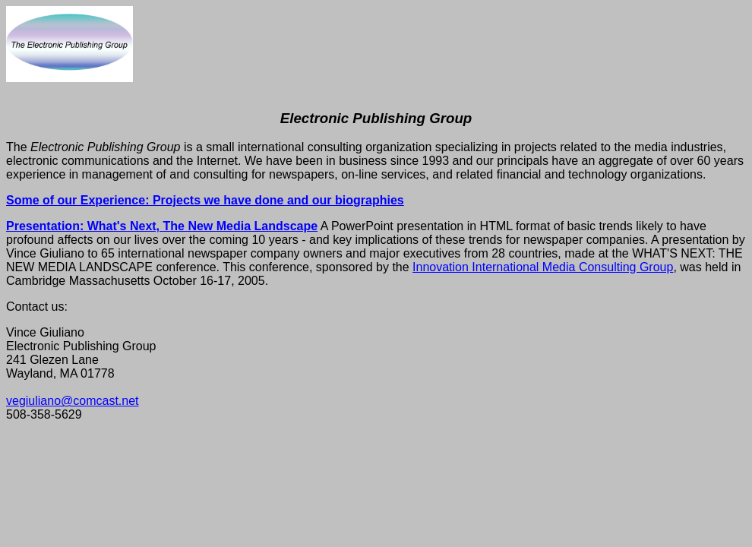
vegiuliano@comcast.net (72, 400)
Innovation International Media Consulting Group (542, 267)
